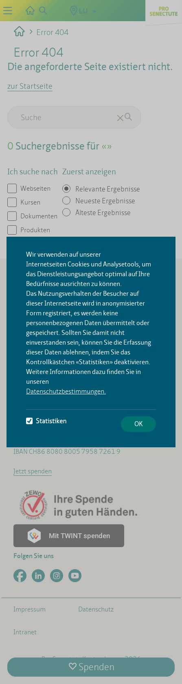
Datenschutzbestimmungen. (66, 391)
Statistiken (46, 421)
